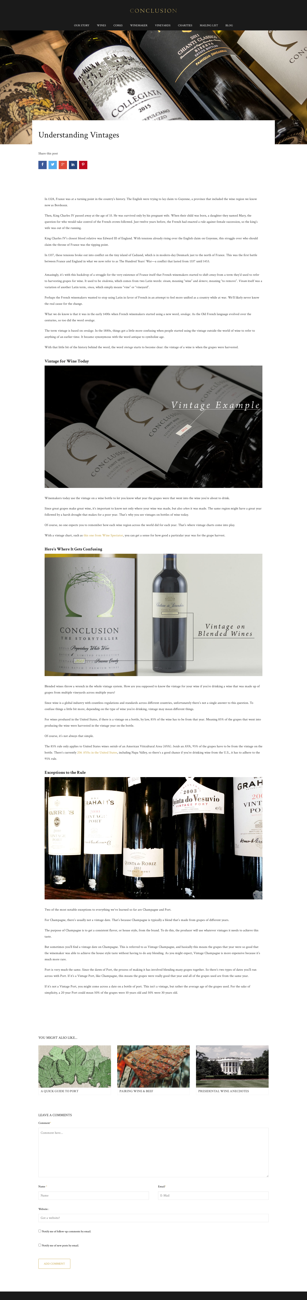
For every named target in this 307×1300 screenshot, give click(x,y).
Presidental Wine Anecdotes (223, 1091)
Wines (101, 25)
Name (42, 1186)
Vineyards (163, 25)
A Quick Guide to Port (59, 1091)
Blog (229, 25)
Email (162, 1186)
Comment (44, 1123)
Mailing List (209, 25)
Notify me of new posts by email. (60, 1245)
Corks (118, 25)
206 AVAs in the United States (97, 752)
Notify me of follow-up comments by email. (66, 1231)
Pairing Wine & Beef (136, 1091)
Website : (43, 1209)
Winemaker (138, 25)
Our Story (81, 25)
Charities (185, 25)
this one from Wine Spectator (103, 535)
